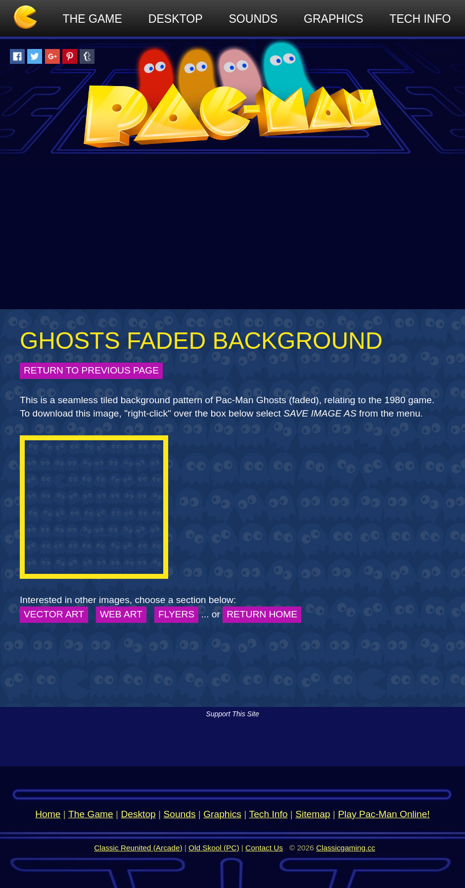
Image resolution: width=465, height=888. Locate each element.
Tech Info (420, 18)
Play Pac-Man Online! (384, 814)
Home (47, 814)
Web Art (121, 614)
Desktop (175, 18)
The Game (92, 18)
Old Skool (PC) (213, 847)
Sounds (253, 18)
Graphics (333, 18)
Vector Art (54, 614)
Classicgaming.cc (345, 847)
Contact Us (264, 847)
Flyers (176, 614)
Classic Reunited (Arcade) (138, 847)
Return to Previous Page (91, 370)
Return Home (262, 614)
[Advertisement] (232, 235)
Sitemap (312, 814)
